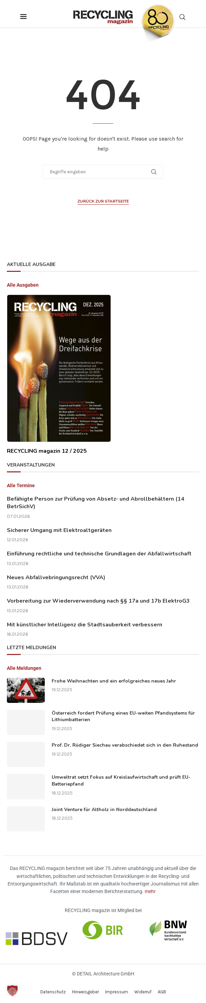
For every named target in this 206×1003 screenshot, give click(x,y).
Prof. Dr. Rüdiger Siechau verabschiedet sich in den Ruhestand (125, 745)
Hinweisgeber (85, 991)
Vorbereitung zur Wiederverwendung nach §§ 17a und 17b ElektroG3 (98, 601)
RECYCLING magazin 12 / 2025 (47, 451)
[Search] (182, 17)
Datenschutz (53, 991)
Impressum (116, 991)
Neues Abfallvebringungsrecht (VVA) (56, 577)
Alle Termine (21, 485)
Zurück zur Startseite (103, 201)
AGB (162, 991)
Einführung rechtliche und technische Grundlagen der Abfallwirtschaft (99, 553)
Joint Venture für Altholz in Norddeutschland (104, 809)
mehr (150, 891)
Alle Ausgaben (23, 285)
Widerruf (143, 991)
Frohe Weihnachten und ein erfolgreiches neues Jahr (114, 681)
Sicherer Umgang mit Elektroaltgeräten (59, 530)
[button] (12, 990)
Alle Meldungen (24, 668)
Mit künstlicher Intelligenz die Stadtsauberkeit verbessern (84, 624)
